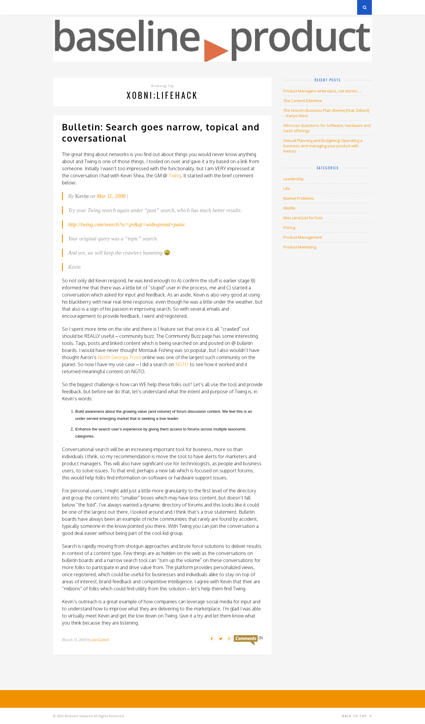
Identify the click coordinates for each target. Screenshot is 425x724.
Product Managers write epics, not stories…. (322, 91)
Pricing (289, 227)
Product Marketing (299, 247)
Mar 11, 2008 (111, 196)
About (123, 7)
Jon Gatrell (100, 640)
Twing (175, 175)
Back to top (357, 716)
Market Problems (298, 198)
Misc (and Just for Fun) (302, 217)
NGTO (182, 364)
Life (286, 188)
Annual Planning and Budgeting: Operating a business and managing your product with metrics (322, 146)
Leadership (293, 178)
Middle (289, 208)
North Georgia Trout (119, 357)
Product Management (302, 237)
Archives (62, 7)
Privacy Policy (94, 7)
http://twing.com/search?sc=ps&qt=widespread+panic (127, 224)
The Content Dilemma (302, 100)
